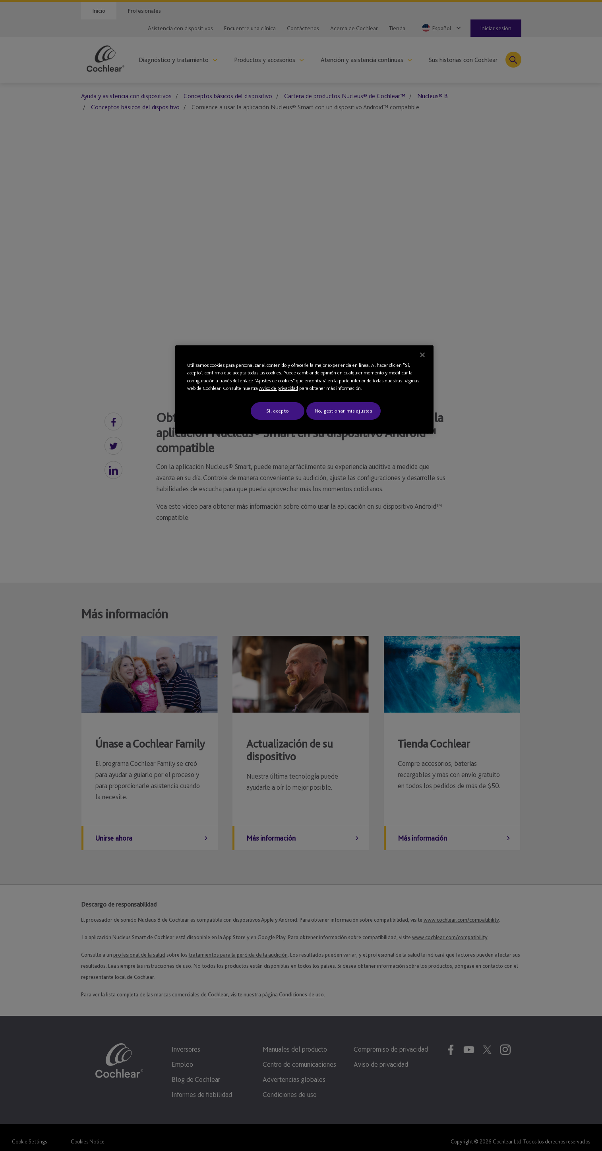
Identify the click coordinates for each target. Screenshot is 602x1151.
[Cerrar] (422, 355)
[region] (304, 389)
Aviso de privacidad (278, 388)
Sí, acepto (277, 411)
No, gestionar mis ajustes (343, 411)
